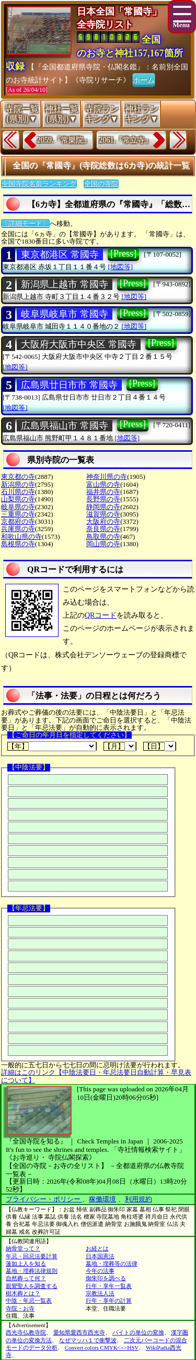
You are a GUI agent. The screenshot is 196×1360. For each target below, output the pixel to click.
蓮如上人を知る (26, 1263)
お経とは (97, 1248)
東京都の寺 (18, 476)
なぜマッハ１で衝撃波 (88, 1340)
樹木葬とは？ (23, 1293)
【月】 (120, 746)
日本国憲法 (100, 1256)
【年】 (52, 746)
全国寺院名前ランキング (39, 184)
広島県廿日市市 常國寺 (69, 385)
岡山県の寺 (103, 544)
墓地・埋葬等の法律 (111, 1263)
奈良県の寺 (103, 529)
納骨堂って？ (23, 1248)
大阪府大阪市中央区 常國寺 (78, 344)
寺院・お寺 (20, 1308)
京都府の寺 (18, 521)
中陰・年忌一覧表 (29, 1300)
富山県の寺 (103, 484)
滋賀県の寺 (103, 514)
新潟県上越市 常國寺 (64, 284)
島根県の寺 (18, 544)
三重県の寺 (18, 514)
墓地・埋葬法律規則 (31, 1271)
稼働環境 (102, 1199)
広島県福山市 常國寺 (64, 425)
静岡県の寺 (103, 507)
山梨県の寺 (18, 499)
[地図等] (120, 267)
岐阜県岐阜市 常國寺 (64, 314)
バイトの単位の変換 (138, 1332)
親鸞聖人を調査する (31, 1286)
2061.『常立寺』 (126, 140)
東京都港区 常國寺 (60, 254)
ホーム (144, 79)
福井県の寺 (103, 492)
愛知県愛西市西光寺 (79, 1332)
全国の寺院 (101, 184)
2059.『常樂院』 (63, 140)
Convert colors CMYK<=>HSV (102, 1347)
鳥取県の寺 (103, 536)
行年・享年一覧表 (109, 1286)
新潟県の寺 (18, 484)
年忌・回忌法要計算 (31, 1256)
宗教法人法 (100, 1293)
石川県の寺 (18, 492)
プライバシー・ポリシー (44, 1199)
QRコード (101, 615)
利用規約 (138, 1199)
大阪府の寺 (103, 521)
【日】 (160, 746)
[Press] (123, 253)
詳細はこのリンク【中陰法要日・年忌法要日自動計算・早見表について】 (96, 1076)
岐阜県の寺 (18, 507)
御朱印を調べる (106, 1278)
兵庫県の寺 (18, 529)
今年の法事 (100, 1271)
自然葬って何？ (26, 1278)
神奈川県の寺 (106, 476)
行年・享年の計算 (109, 1300)
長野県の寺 (103, 499)
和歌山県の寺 (21, 536)
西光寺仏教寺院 (26, 1332)
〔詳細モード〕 (25, 223)
